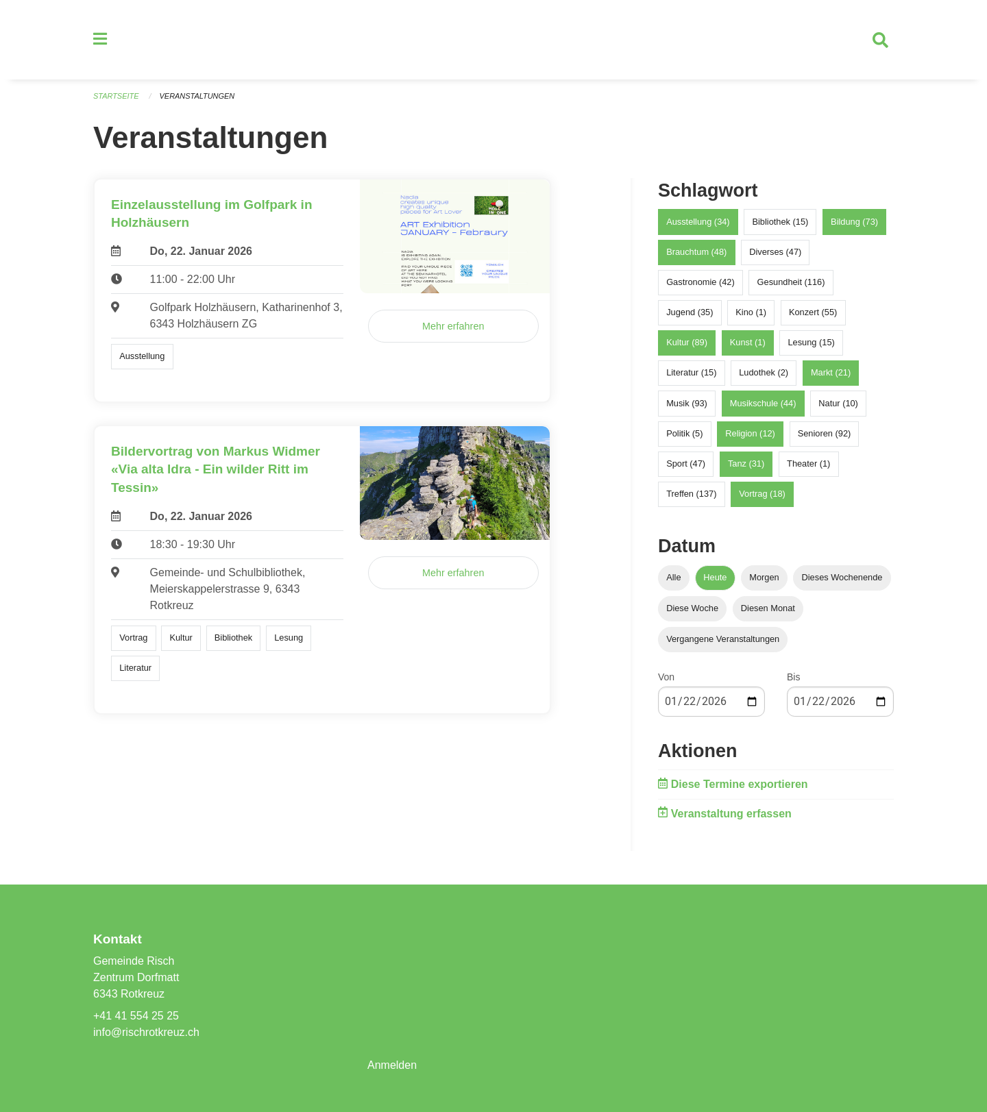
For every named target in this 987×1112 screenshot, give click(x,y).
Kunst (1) (748, 343)
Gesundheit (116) (791, 282)
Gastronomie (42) (700, 282)
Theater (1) (808, 463)
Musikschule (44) (763, 403)
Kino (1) (750, 312)
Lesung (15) (811, 343)
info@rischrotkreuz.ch (146, 1032)
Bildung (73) (854, 222)
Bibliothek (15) (780, 222)
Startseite (116, 96)
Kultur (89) (686, 343)
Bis (793, 677)
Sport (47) (685, 463)
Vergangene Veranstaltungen (722, 639)
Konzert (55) (813, 312)
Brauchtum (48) (696, 252)
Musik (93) (686, 403)
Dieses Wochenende (842, 577)
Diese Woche (692, 609)
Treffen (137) (691, 494)
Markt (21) (831, 373)
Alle (673, 577)
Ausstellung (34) (697, 222)
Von (666, 677)
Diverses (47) (775, 252)
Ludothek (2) (763, 373)
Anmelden (392, 1065)
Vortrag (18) (762, 494)
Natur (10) (838, 403)
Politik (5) (684, 433)
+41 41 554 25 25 (136, 1016)
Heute (715, 577)
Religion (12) (750, 433)
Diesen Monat (768, 609)
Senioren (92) (824, 433)
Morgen (764, 577)
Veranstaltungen (197, 96)
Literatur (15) (691, 373)
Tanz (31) (746, 463)
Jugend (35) (689, 312)
